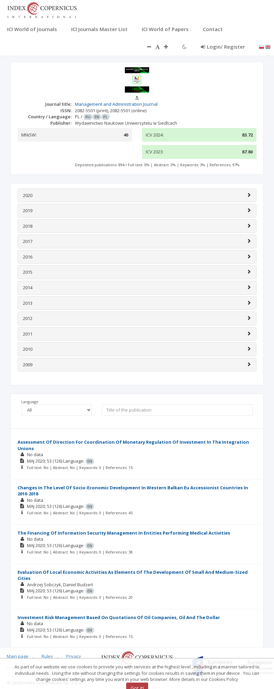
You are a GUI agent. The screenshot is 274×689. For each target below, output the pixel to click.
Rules (47, 656)
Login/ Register (223, 46)
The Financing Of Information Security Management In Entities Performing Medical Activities (124, 533)
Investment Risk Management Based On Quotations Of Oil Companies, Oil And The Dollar (119, 617)
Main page (17, 656)
